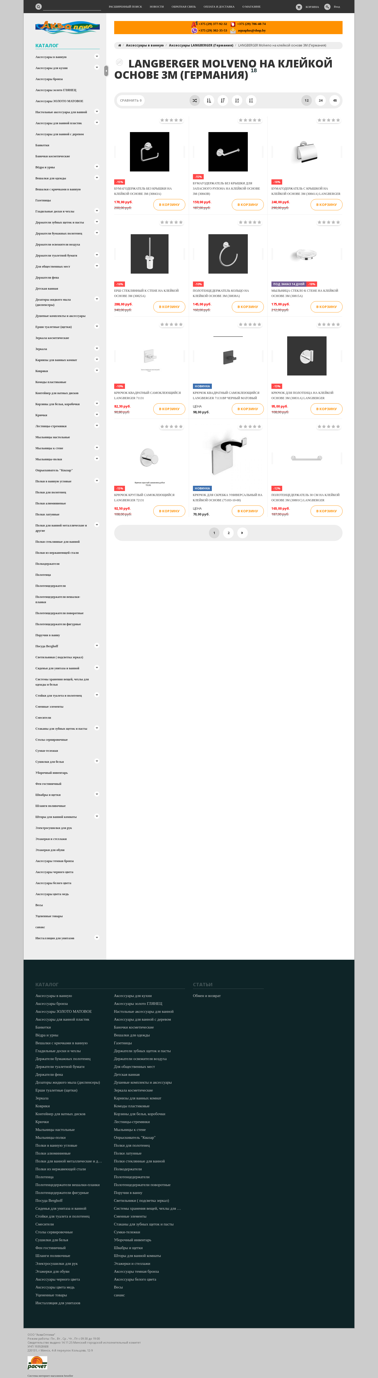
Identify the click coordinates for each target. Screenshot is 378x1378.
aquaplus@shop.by (248, 30)
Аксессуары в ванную (51, 57)
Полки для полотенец (50, 492)
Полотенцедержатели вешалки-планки (57, 599)
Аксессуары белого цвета (53, 883)
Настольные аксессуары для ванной (61, 112)
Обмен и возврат (207, 996)
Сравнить (130, 100)
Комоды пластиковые (50, 382)
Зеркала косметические (52, 338)
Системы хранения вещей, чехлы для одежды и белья (62, 681)
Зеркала (41, 349)
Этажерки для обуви (50, 850)
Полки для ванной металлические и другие (61, 528)
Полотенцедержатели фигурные (58, 624)
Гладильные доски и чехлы (54, 211)
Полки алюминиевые (50, 503)
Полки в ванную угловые (53, 481)
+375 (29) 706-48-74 (248, 24)
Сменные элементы (49, 706)
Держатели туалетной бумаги (56, 255)
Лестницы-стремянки (50, 426)
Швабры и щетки (48, 795)
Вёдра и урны (45, 167)
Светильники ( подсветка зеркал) (59, 657)
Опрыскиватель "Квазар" (54, 470)
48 (335, 100)
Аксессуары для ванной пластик (58, 123)
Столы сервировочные (51, 740)
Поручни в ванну (47, 635)
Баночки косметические (52, 156)
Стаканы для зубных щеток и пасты (61, 728)
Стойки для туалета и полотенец (58, 695)
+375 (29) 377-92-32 (209, 24)
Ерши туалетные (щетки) (53, 327)
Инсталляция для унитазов (54, 938)
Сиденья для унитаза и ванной (57, 668)
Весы (39, 905)
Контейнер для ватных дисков (56, 393)
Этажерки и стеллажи (51, 839)
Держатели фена (47, 277)
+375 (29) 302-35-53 (209, 30)
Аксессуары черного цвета (54, 872)
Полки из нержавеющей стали (57, 553)
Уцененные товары (49, 916)
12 (306, 100)
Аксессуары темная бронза (54, 861)
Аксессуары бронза (49, 79)
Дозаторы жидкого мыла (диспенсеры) (53, 302)
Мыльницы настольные (52, 437)
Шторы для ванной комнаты (56, 817)
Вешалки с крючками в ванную (58, 189)
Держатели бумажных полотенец (58, 233)
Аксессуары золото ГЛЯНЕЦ (55, 90)
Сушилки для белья (49, 762)
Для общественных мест (52, 266)
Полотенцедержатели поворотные (59, 613)
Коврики (41, 371)
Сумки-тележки (46, 751)
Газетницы (43, 200)
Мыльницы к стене (49, 448)
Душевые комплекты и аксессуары (60, 316)
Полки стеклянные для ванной (57, 542)
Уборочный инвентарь (51, 773)
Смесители (43, 717)
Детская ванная (46, 288)
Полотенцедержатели (50, 586)
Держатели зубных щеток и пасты (59, 222)
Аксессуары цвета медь (52, 894)
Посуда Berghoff (46, 646)
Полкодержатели (47, 564)
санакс (40, 927)
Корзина (312, 6)
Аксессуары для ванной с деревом (59, 134)
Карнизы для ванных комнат (56, 360)
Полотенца (43, 575)
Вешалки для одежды (50, 178)
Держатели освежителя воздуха (57, 244)
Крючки (41, 415)
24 (320, 100)
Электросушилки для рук (53, 828)
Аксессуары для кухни (51, 68)
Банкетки (42, 145)
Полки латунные (47, 514)
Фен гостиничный (48, 784)
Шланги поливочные (50, 806)
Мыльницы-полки (48, 459)
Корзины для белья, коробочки (57, 404)
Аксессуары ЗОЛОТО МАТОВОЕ (59, 101)
